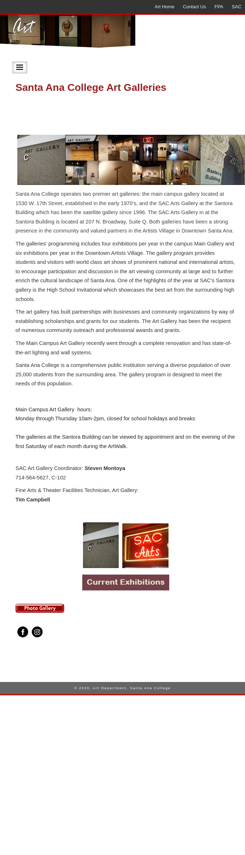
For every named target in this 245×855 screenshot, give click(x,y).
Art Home (165, 6)
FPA (219, 6)
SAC (236, 6)
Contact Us (194, 6)
